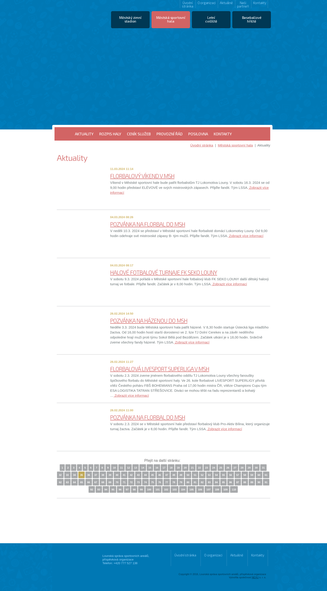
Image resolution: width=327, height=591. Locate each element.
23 (206, 467)
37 (95, 475)
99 (141, 489)
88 (244, 482)
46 (159, 475)
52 (202, 475)
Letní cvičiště (211, 19)
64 (74, 482)
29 (249, 467)
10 (114, 467)
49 (181, 475)
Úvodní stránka (187, 4)
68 (103, 482)
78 (173, 482)
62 (60, 482)
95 (112, 489)
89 (251, 482)
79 (181, 482)
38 (103, 475)
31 (263, 467)
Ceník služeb (139, 133)
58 (244, 475)
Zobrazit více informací (245, 236)
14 (142, 467)
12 (128, 467)
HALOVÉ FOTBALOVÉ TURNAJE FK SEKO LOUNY (163, 272)
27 (235, 467)
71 (124, 482)
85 (223, 482)
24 (213, 467)
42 (131, 475)
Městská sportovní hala (170, 19)
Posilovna (198, 133)
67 (95, 482)
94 (105, 489)
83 (209, 482)
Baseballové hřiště (251, 19)
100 (149, 489)
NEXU (255, 577)
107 (208, 489)
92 (91, 489)
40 (117, 475)
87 (237, 482)
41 (124, 475)
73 (138, 482)
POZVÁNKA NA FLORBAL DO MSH (147, 224)
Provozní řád (169, 133)
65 (81, 482)
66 (88, 482)
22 (199, 467)
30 (256, 467)
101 (158, 489)
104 (183, 489)
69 (110, 482)
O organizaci (207, 3)
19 (178, 467)
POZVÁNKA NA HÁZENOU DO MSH (148, 320)
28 (242, 467)
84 (216, 482)
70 (117, 482)
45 (152, 475)
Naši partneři (243, 4)
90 (259, 482)
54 (216, 475)
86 (230, 482)
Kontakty (259, 3)
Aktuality (84, 133)
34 (74, 475)
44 (145, 475)
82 (202, 482)
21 (192, 467)
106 (200, 489)
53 (209, 475)
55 (223, 475)
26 (227, 467)
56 (230, 475)
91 (266, 482)
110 (234, 489)
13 (135, 467)
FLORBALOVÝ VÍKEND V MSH (142, 175)
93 (98, 489)
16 (157, 467)
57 (237, 475)
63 (67, 482)
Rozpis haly (110, 133)
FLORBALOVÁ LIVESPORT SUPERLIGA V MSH (159, 368)
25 (220, 467)
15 (150, 467)
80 (188, 482)
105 (191, 489)
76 (159, 482)
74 (145, 482)
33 (67, 475)
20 (185, 467)
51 (195, 475)
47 (166, 475)
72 (131, 482)
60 (259, 475)
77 (166, 482)
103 (175, 489)
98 (134, 489)
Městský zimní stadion (130, 19)
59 (251, 475)
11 (121, 467)
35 (81, 475)
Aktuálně (226, 3)
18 (171, 467)
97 (127, 489)
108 (217, 489)
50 (188, 475)
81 (195, 482)
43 (138, 475)
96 (120, 489)
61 (266, 475)
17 (164, 467)
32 (60, 475)
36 (88, 475)
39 (110, 475)
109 (225, 489)
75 (152, 482)
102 (166, 489)
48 (173, 475)
